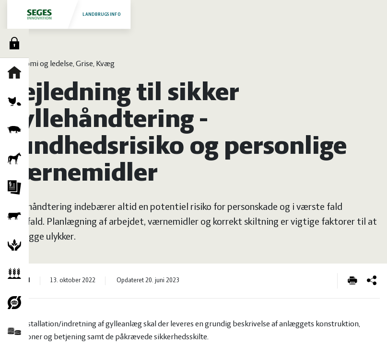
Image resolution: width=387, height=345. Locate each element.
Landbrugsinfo (68, 14)
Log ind (17, 43)
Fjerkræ (17, 101)
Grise (17, 129)
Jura (17, 187)
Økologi (17, 302)
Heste (17, 158)
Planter (17, 273)
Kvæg (17, 216)
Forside (17, 72)
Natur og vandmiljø (17, 244)
